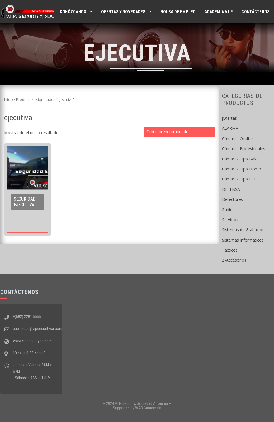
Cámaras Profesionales (243, 148)
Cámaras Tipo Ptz (238, 179)
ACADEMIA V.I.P (218, 11)
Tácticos (230, 250)
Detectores (232, 199)
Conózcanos (73, 11)
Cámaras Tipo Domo (241, 169)
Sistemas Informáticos (243, 240)
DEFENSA (231, 189)
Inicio (8, 99)
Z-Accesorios (234, 260)
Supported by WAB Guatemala (137, 408)
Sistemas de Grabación (243, 229)
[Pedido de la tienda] (179, 132)
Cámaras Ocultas (238, 138)
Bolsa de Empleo (178, 11)
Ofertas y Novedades (123, 11)
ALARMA (230, 128)
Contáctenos (255, 11)
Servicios (230, 219)
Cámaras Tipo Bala (239, 159)
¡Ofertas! (230, 118)
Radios (228, 209)
